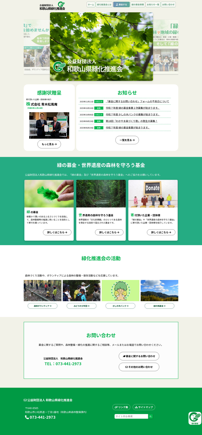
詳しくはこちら (57, 232)
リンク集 (121, 407)
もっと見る (49, 144)
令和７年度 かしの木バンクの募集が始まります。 (133, 114)
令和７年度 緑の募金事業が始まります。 (128, 127)
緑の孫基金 (159, 305)
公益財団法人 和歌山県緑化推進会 (48, 400)
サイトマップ (144, 407)
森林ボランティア (42, 305)
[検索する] (150, 416)
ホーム (91, 5)
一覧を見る (127, 140)
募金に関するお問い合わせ (139, 356)
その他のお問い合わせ (139, 367)
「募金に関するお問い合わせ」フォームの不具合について (137, 101)
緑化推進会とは (104, 5)
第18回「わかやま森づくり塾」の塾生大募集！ (132, 121)
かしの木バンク (120, 305)
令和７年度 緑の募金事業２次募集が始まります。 (133, 108)
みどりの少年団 (81, 305)
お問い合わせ (168, 5)
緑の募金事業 (138, 5)
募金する (121, 5)
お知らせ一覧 (153, 5)
